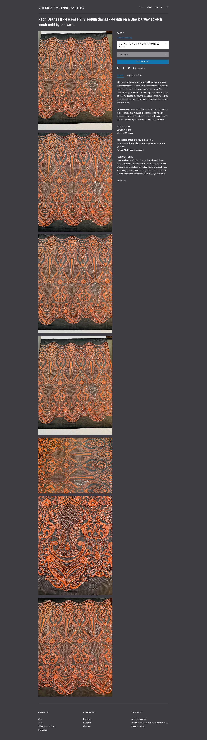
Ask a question (139, 68)
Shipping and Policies (46, 726)
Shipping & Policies (134, 75)
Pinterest (87, 726)
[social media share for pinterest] (129, 68)
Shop (141, 7)
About (149, 7)
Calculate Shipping (124, 37)
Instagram (87, 722)
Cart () (159, 7)
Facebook (87, 719)
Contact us (42, 729)
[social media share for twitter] (123, 68)
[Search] (168, 7)
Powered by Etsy (138, 726)
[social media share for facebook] (118, 68)
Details (120, 75)
